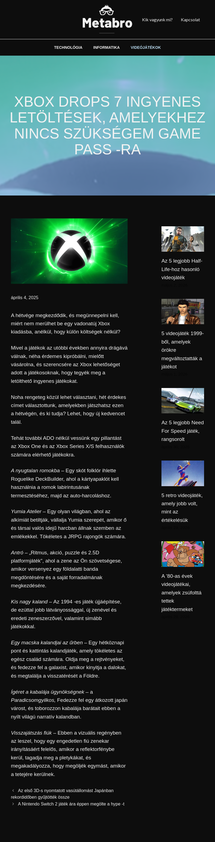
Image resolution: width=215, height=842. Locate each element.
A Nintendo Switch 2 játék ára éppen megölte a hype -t (71, 803)
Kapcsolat (190, 19)
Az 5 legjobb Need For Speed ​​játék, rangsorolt (182, 431)
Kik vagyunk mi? (157, 19)
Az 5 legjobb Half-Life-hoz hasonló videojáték (181, 269)
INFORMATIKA (106, 47)
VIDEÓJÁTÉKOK (146, 47)
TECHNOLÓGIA (68, 47)
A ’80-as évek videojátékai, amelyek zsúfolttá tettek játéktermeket (181, 592)
